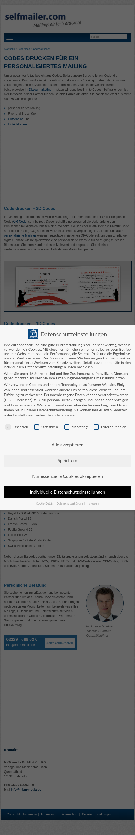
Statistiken (46, 425)
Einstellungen (23, 414)
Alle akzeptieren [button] (67, 443)
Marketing (76, 425)
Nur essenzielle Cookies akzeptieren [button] (67, 475)
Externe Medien (110, 425)
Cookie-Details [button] (45, 502)
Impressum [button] (92, 502)
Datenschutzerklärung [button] (70, 502)
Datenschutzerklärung (54, 409)
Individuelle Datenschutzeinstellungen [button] (67, 491)
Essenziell (16, 425)
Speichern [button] (67, 459)
